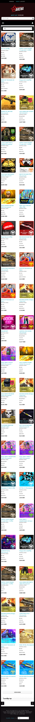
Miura (2, 120)
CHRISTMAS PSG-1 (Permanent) (24, 614)
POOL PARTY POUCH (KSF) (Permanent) (7, 363)
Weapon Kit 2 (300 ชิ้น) (25, 80)
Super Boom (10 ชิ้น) (6, 237)
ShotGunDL (22, 120)
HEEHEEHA (3, 151)
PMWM (2, 338)
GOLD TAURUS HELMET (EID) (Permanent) (7, 206)
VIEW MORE (17, 692)
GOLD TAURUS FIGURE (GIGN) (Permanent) (25, 363)
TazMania (21, 245)
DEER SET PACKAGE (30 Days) (7, 80)
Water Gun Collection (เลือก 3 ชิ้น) (25, 206)
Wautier (21, 151)
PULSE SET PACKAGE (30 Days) (8, 645)
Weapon (3, 273)
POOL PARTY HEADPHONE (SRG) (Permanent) (8, 457)
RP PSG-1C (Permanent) (26, 488)
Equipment (22, 116)
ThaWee (3, 56)
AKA (20, 402)
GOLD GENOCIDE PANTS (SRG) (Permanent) (26, 583)
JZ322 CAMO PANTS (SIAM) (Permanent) (7, 143)
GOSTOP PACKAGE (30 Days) (25, 269)
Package (21, 210)
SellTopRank (4, 88)
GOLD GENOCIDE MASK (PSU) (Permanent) (7, 394)
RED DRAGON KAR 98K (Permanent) (25, 237)
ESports (23, 1)
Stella (3, 528)
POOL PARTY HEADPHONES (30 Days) (25, 520)
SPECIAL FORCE (4, 50)
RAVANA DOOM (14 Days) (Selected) (26, 300)
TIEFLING (21, 57)
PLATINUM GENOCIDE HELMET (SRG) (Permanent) (7, 426)
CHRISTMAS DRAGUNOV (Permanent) (8, 269)
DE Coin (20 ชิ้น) (5, 48)
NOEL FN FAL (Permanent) (26, 645)
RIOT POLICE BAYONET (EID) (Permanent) (25, 426)
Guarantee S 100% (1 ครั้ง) (8, 488)
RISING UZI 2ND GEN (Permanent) (6, 112)
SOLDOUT (3, 495)
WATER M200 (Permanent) (8, 676)
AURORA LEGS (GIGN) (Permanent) (25, 331)
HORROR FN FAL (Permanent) (5, 551)
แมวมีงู (2, 402)
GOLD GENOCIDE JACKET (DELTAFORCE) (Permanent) (26, 112)
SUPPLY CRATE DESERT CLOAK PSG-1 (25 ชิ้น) (25, 49)
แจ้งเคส (12, 718)
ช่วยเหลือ (8, 718)
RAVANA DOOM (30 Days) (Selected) (26, 394)
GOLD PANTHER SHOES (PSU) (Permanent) (7, 175)
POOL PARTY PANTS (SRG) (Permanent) (25, 457)
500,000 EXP (4, 331)
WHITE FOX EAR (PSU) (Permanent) (25, 175)
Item (2, 52)
